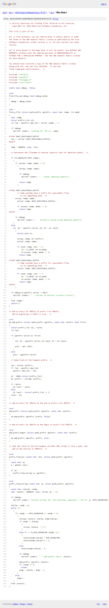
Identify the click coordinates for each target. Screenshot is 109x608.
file (55, 19)
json (104, 604)
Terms (29, 604)
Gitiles (15, 604)
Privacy (23, 604)
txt (98, 604)
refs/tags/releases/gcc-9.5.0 (30, 12)
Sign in (103, 4)
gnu (5, 12)
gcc (11, 12)
